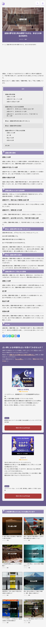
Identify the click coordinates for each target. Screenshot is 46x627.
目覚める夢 (10, 140)
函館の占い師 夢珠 (23, 389)
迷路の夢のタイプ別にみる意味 (15, 130)
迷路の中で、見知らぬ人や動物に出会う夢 (20, 109)
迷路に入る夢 (11, 96)
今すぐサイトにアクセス (23, 428)
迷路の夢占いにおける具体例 (14, 107)
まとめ (7, 145)
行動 (7, 540)
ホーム (4, 44)
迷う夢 (9, 135)
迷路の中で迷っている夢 (14, 99)
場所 (26, 39)
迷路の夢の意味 (10, 94)
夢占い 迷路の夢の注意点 (13, 126)
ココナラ (23, 458)
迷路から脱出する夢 (13, 101)
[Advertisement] (23, 59)
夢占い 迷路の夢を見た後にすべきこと (17, 121)
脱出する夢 (10, 138)
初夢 (29, 595)
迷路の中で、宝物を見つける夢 (17, 111)
